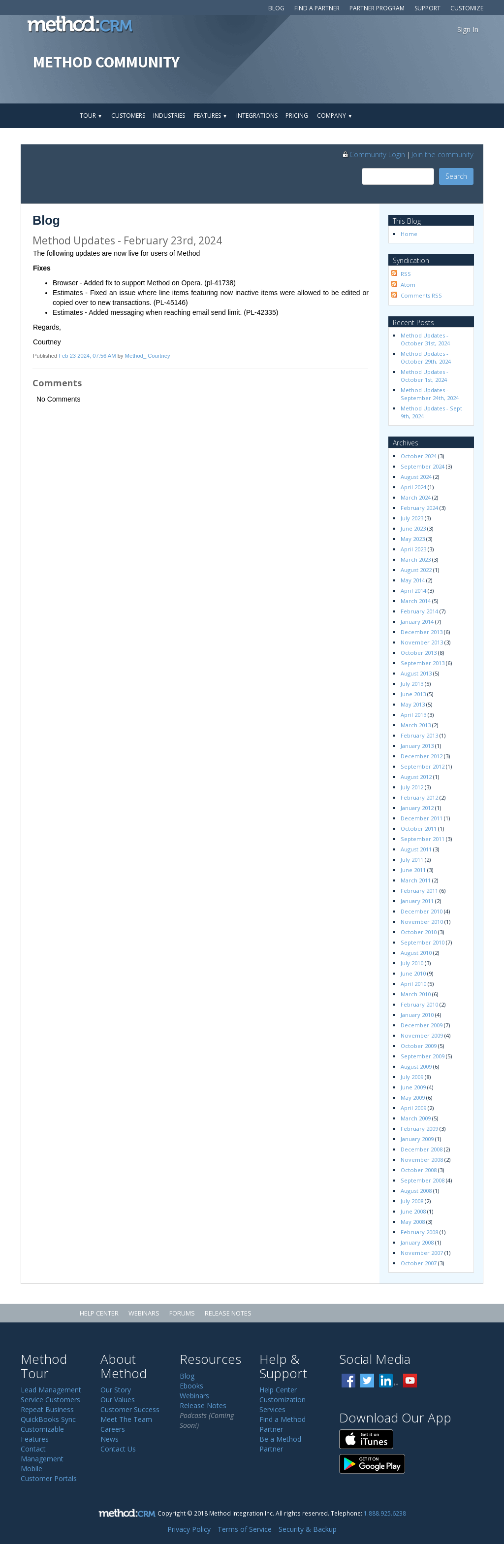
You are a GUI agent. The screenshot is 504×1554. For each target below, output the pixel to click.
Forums (182, 1313)
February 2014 (419, 611)
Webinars (143, 1313)
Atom (408, 284)
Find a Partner (317, 8)
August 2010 (416, 952)
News (109, 1439)
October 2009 (419, 1045)
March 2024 (416, 497)
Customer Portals (49, 1478)
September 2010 (422, 942)
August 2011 (416, 849)
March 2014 (416, 601)
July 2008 (412, 1201)
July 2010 (412, 963)
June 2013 (413, 694)
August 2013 (416, 673)
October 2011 (419, 828)
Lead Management (51, 1389)
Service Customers (50, 1399)
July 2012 (412, 787)
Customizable (42, 1429)
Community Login (373, 154)
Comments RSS (421, 295)
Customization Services (282, 1404)
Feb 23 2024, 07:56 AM (87, 356)
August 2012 (416, 776)
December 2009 (421, 1025)
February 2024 (419, 507)
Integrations (257, 115)
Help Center (99, 1313)
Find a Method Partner (282, 1424)
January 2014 (417, 621)
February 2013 (419, 735)
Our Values (117, 1399)
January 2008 (417, 1242)
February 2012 (419, 797)
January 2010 (417, 1014)
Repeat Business (47, 1409)
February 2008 (419, 1232)
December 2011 (421, 818)
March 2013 (416, 725)
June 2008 (413, 1211)
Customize (466, 8)
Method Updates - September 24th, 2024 (430, 394)
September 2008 (422, 1180)
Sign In (467, 29)
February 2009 (419, 1128)
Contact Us (118, 1448)
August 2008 (416, 1190)
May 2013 (413, 704)
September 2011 (422, 839)
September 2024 (422, 466)
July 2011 (412, 859)
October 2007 (419, 1263)
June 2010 (413, 973)
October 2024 (419, 456)
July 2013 (412, 683)
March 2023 (416, 559)
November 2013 (422, 642)
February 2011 (419, 890)
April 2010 (413, 983)
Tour (91, 115)
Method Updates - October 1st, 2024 (425, 375)
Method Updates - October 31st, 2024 (425, 339)
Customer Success (129, 1409)
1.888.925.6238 (385, 1513)
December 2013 (421, 632)
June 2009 (413, 1087)
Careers (112, 1429)
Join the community (442, 154)
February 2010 (419, 1004)
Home (409, 233)
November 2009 (422, 1035)
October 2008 (419, 1170)
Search (456, 176)
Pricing (296, 115)
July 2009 (412, 1077)
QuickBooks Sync (48, 1419)
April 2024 (413, 487)
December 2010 (421, 911)
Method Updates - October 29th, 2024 (426, 357)
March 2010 (416, 994)
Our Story (115, 1389)
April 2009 (413, 1108)
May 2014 (413, 580)
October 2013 (419, 652)
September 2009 (422, 1056)
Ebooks (191, 1385)
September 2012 (422, 766)
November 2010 (422, 921)
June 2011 (413, 870)
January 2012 (417, 807)
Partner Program (377, 8)
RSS (406, 273)
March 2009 (416, 1118)
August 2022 (416, 570)
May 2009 (413, 1097)
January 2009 (417, 1139)
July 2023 (412, 518)
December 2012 (421, 756)
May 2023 (413, 538)
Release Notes (228, 1313)
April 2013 (413, 714)
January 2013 (417, 745)
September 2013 (422, 663)
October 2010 (419, 932)
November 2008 (422, 1159)
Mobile (31, 1468)
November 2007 (422, 1252)
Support (427, 8)
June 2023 (413, 528)
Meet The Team (126, 1419)
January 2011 (417, 901)
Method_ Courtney (147, 356)
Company (334, 115)
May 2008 (413, 1221)
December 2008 (421, 1149)
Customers (128, 115)
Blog (276, 8)
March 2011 (416, 880)
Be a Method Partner (280, 1443)
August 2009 (416, 1066)
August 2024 (416, 476)
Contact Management (42, 1453)
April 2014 (413, 590)
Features (210, 115)
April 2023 (413, 549)
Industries (169, 115)
